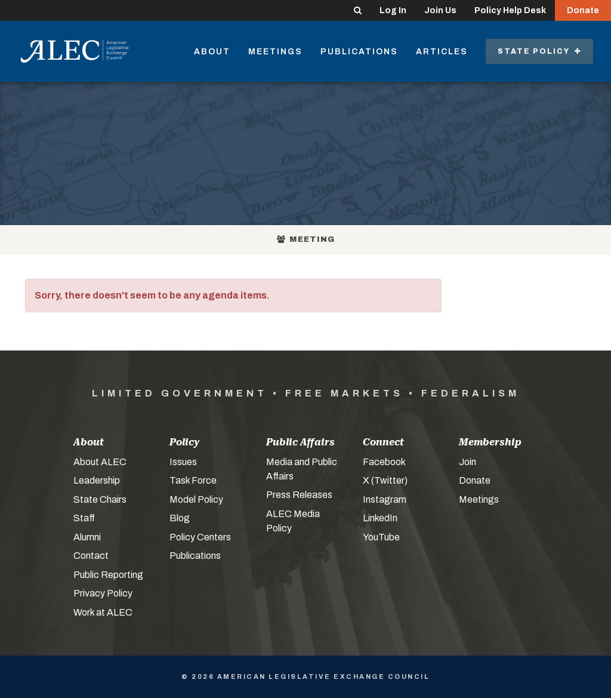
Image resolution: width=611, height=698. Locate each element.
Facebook (384, 462)
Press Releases (299, 495)
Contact (91, 556)
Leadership (96, 480)
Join (467, 462)
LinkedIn (380, 518)
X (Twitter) (385, 480)
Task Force (193, 480)
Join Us (440, 10)
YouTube (381, 537)
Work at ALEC (102, 612)
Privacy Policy (102, 593)
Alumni (87, 537)
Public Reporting (108, 575)
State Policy (539, 51)
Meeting (306, 239)
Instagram (384, 499)
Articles (442, 51)
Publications (359, 51)
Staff (84, 518)
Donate (583, 10)
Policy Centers (200, 537)
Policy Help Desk (510, 10)
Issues (183, 462)
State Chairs (99, 499)
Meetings (275, 51)
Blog (179, 518)
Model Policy (196, 499)
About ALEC (99, 462)
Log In (392, 10)
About (212, 51)
